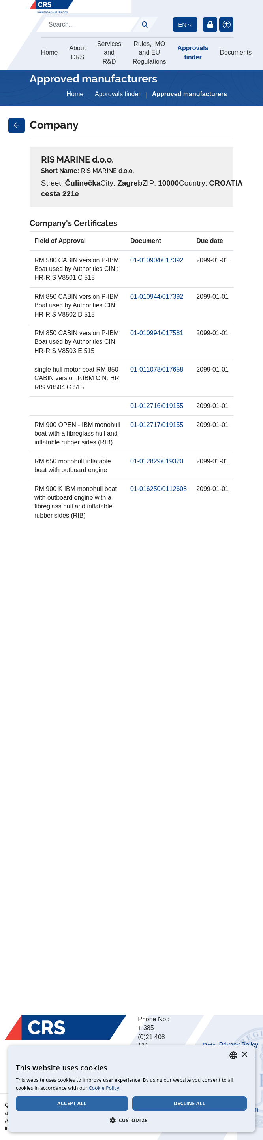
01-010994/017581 (156, 333)
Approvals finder (192, 52)
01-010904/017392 (156, 260)
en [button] (182, 24)
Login (210, 24)
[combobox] (233, 1055)
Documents (236, 52)
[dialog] (131, 1088)
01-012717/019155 (156, 424)
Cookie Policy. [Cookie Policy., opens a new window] (105, 1088)
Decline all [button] (189, 1103)
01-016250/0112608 (158, 489)
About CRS (77, 52)
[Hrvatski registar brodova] (51, 6)
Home (49, 52)
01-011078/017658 (156, 369)
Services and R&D (109, 52)
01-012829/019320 (156, 461)
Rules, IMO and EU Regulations (149, 52)
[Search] (88, 24)
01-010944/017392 (156, 296)
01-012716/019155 (156, 405)
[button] (131, 1120)
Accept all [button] (71, 1103)
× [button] (244, 1055)
